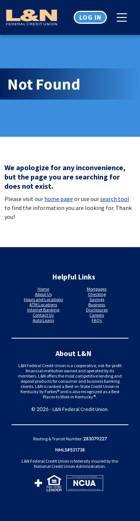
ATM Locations (43, 304)
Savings (96, 299)
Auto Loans (43, 320)
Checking (97, 294)
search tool (114, 199)
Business (96, 304)
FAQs (97, 320)
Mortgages (96, 289)
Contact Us (43, 315)
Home (43, 289)
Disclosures (97, 310)
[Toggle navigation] (123, 17)
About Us (43, 294)
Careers (96, 315)
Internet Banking (43, 310)
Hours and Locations (43, 299)
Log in (90, 17)
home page (58, 199)
